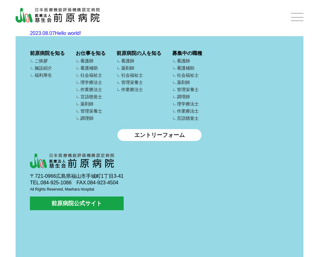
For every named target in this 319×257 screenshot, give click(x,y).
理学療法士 (91, 82)
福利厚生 (43, 75)
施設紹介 (43, 67)
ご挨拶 (41, 60)
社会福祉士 (91, 75)
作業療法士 (91, 89)
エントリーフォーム (159, 135)
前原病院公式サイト (76, 203)
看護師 (86, 60)
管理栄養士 (91, 111)
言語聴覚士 (91, 96)
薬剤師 (86, 103)
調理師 (86, 118)
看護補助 (89, 67)
